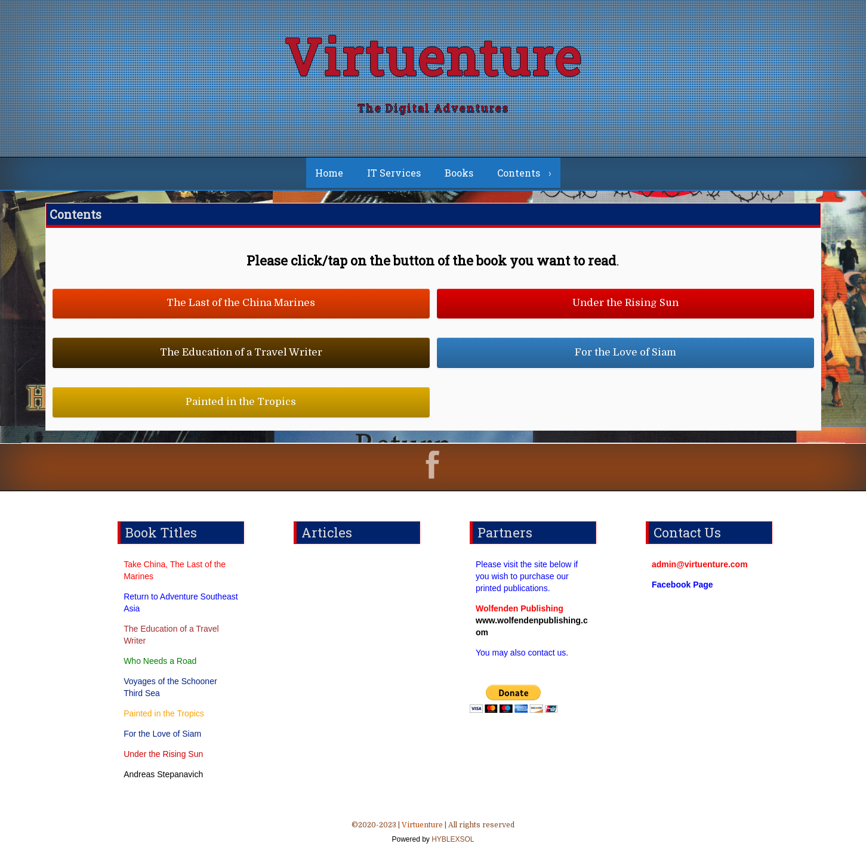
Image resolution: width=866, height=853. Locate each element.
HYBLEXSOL (452, 839)
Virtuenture (433, 56)
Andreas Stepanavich (163, 774)
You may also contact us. (522, 652)
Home (329, 172)
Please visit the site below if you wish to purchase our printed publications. (527, 576)
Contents (518, 172)
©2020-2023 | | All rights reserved (433, 833)
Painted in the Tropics (164, 713)
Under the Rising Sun (163, 754)
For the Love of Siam (162, 733)
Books (459, 172)
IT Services (394, 172)
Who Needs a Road (160, 661)
